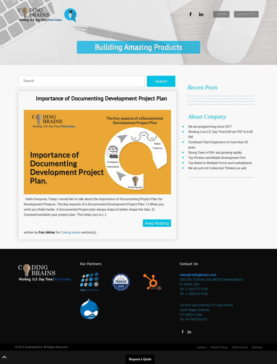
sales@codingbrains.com (198, 275)
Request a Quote (140, 359)
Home (221, 14)
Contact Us (246, 14)
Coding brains (71, 232)
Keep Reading (157, 223)
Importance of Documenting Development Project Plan (101, 98)
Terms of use (240, 347)
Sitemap (257, 347)
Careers (201, 347)
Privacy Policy (219, 347)
